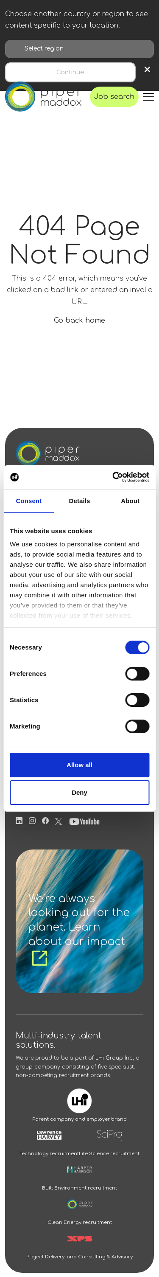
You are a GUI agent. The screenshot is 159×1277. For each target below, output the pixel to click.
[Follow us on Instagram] (32, 821)
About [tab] (130, 500)
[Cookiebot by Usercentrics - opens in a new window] (113, 477)
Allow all (79, 764)
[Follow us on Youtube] (84, 821)
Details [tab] (79, 500)
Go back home (79, 320)
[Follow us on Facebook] (45, 821)
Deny (79, 792)
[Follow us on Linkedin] (19, 821)
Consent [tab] (29, 500)
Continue (70, 72)
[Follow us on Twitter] (58, 821)
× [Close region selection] (147, 69)
